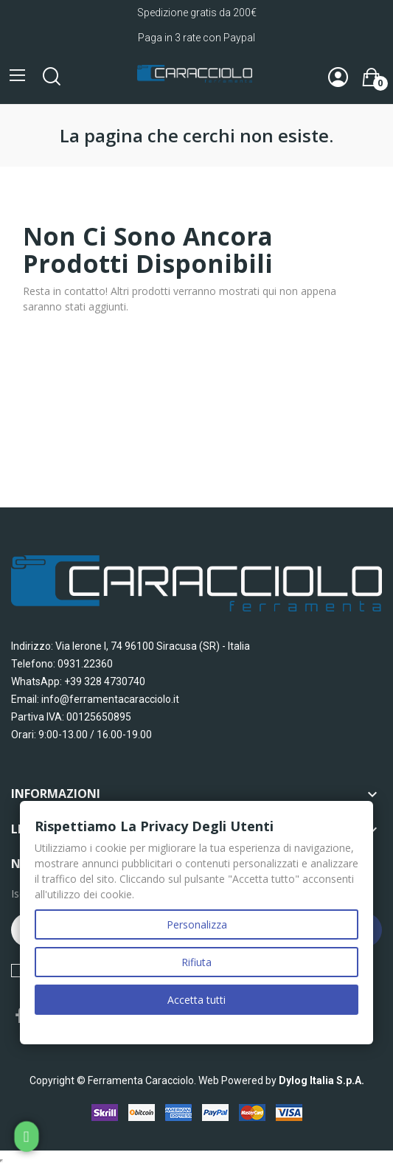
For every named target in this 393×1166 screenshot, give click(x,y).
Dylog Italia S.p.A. (321, 1080)
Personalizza (197, 924)
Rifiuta (196, 962)
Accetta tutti (196, 1000)
